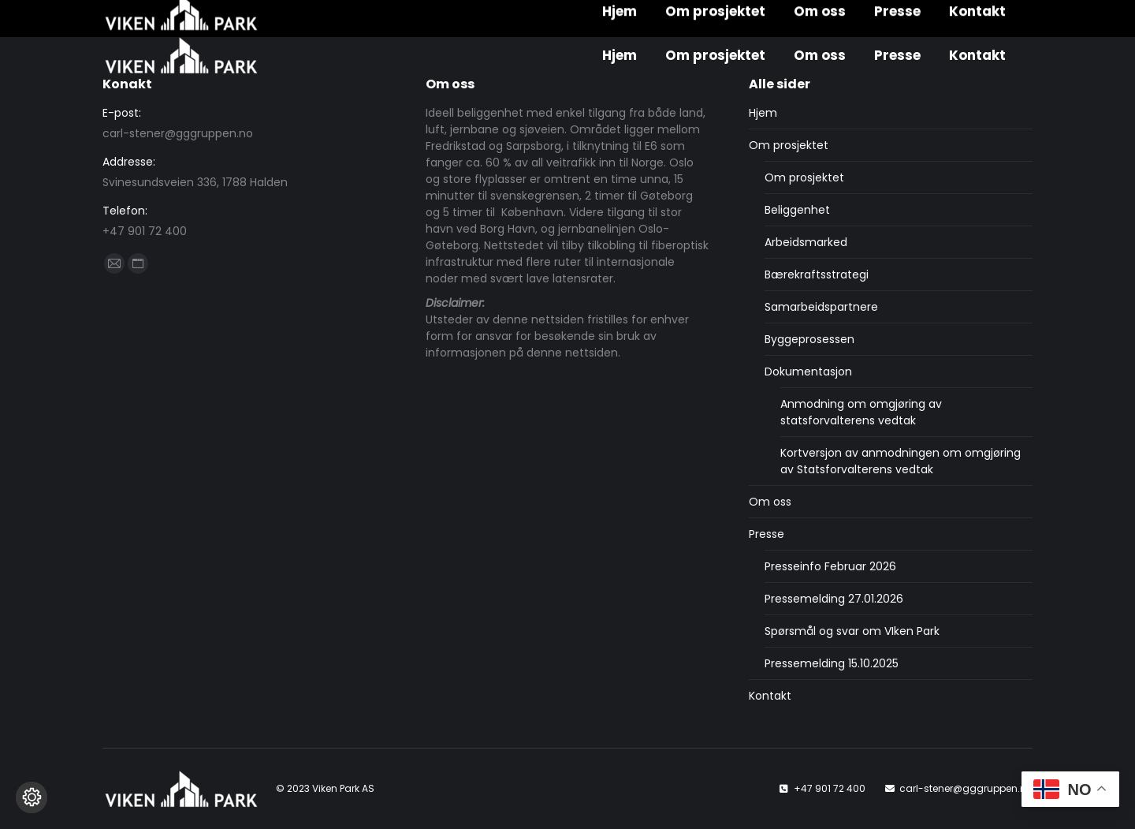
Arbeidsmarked (806, 242)
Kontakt (770, 696)
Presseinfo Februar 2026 (830, 566)
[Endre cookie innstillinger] (31, 797)
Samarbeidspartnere (821, 307)
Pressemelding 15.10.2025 (832, 663)
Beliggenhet (797, 210)
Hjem (763, 113)
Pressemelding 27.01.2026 (834, 599)
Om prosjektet (788, 145)
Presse (766, 534)
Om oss (770, 502)
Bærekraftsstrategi (817, 274)
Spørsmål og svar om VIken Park (852, 631)
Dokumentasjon (808, 371)
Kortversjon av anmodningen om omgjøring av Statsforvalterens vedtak (900, 461)
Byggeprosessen (809, 339)
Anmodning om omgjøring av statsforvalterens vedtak (861, 412)
